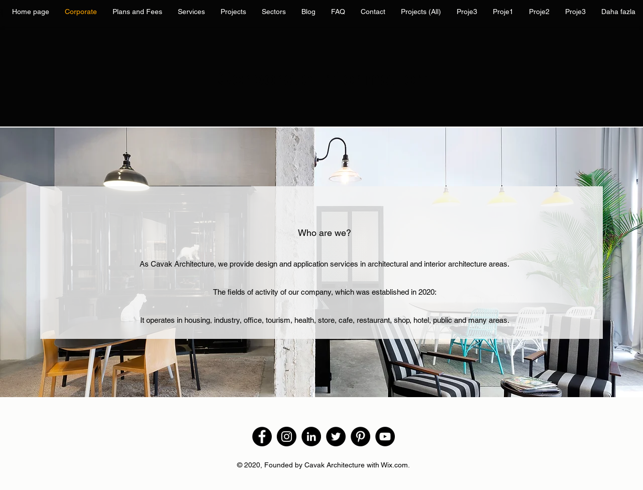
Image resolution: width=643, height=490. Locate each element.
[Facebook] (262, 436)
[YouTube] (385, 436)
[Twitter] (336, 436)
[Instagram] (286, 436)
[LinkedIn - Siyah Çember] (311, 436)
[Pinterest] (360, 436)
